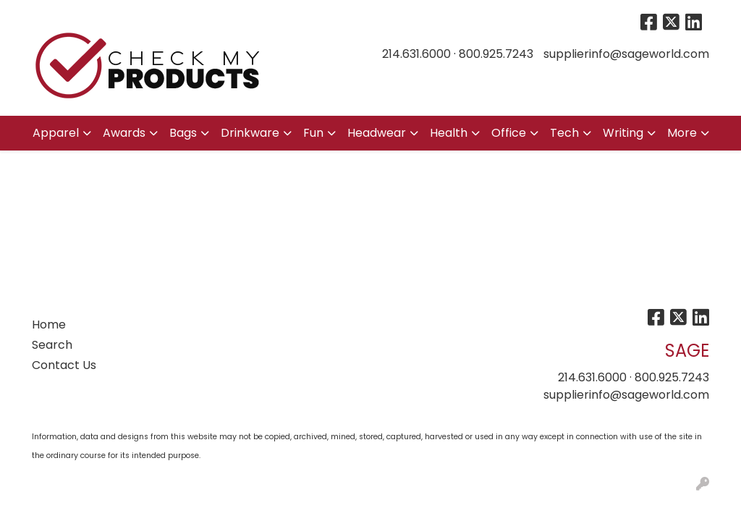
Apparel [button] (56, 132)
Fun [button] (313, 132)
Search (52, 344)
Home (49, 324)
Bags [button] (183, 132)
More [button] (682, 132)
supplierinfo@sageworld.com (626, 54)
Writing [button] (623, 132)
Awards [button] (124, 132)
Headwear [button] (376, 132)
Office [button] (508, 132)
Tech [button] (564, 132)
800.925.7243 (496, 54)
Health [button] (448, 132)
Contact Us (64, 365)
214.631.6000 (416, 54)
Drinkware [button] (250, 132)
